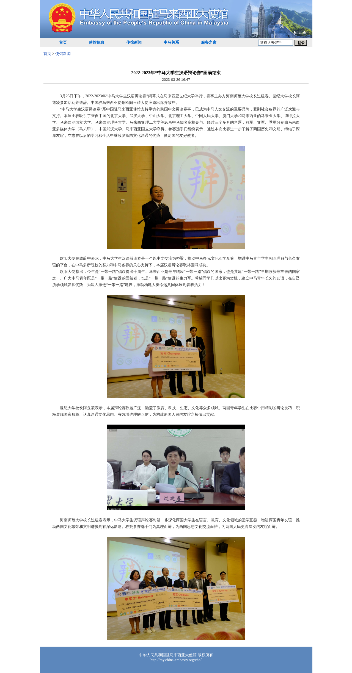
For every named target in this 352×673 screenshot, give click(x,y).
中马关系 (171, 42)
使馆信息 (96, 42)
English (300, 32)
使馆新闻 (134, 42)
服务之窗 (208, 42)
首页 (63, 42)
